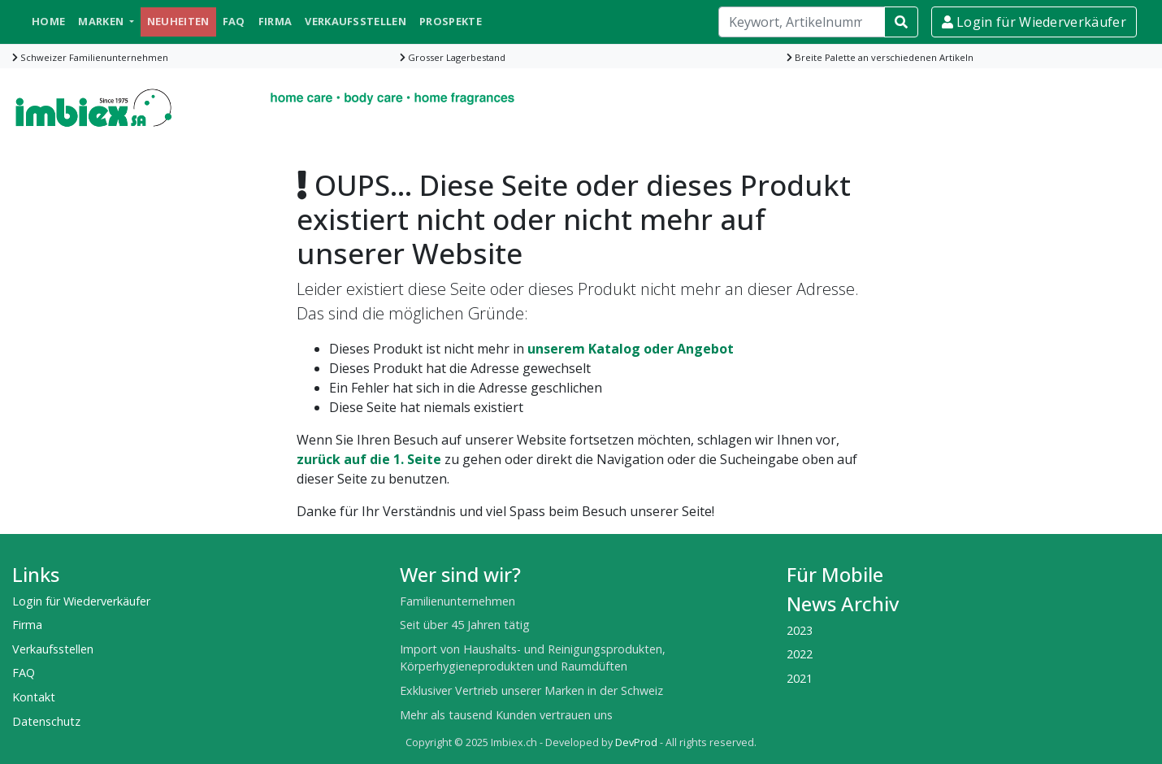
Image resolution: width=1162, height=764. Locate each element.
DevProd (636, 742)
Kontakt (33, 697)
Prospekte (450, 21)
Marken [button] (102, 21)
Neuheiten (178, 21)
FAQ (234, 21)
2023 (800, 630)
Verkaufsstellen (355, 21)
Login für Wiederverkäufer (1034, 22)
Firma (275, 21)
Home (48, 21)
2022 (800, 654)
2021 (800, 678)
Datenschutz (46, 721)
